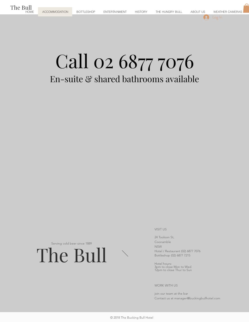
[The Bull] (21, 7)
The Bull (71, 254)
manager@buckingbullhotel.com (197, 298)
